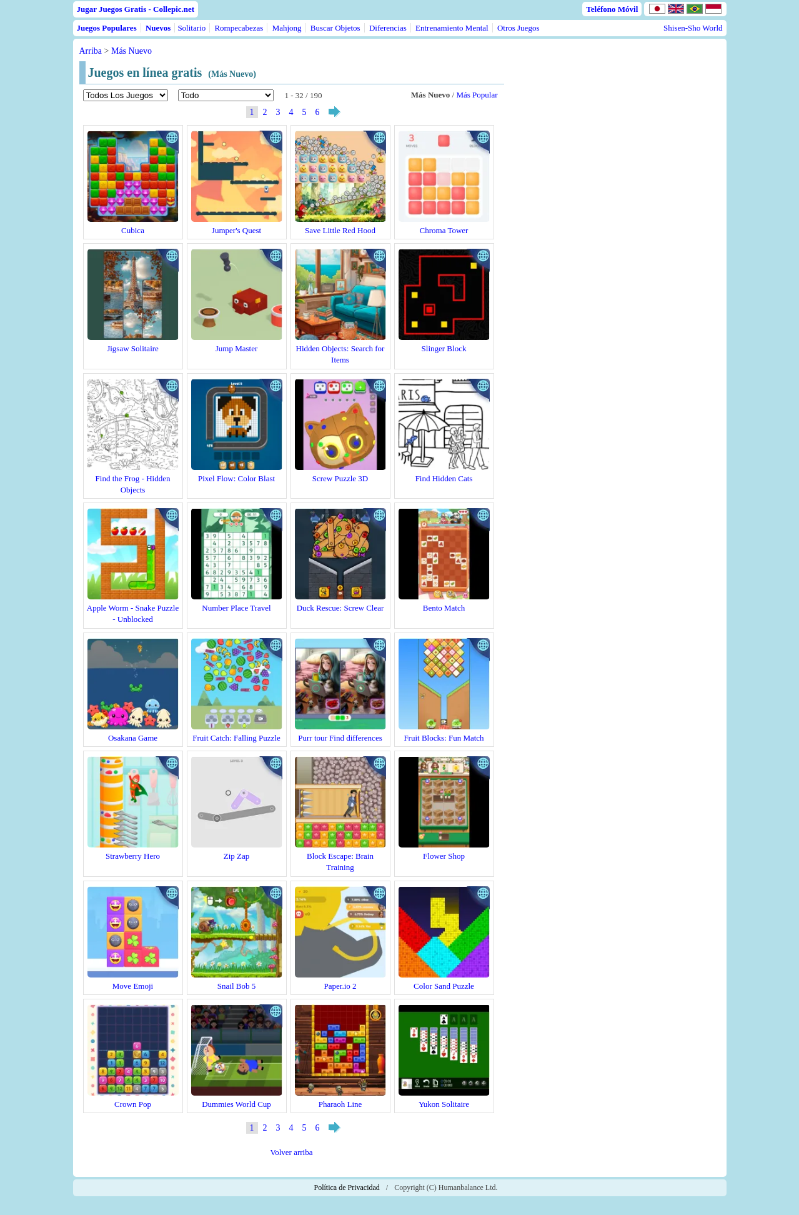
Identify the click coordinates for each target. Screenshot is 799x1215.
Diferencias (388, 27)
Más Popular (476, 94)
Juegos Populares (107, 27)
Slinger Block (444, 348)
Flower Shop (444, 856)
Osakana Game (132, 737)
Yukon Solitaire (444, 1104)
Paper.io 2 (340, 986)
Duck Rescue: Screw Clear (340, 607)
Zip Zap (237, 856)
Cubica (132, 230)
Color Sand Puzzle (444, 986)
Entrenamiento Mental (452, 27)
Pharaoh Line (340, 1104)
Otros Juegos (518, 27)
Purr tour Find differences (340, 737)
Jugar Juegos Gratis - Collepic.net (136, 9)
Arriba (90, 51)
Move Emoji (132, 986)
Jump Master (237, 348)
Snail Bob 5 (236, 986)
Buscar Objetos (335, 27)
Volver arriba (291, 1152)
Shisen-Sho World (692, 27)
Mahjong (287, 27)
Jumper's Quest (236, 230)
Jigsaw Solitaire (133, 348)
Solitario (191, 27)
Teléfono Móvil (612, 9)
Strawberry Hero (133, 856)
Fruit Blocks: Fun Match (444, 737)
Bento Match (444, 607)
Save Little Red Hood (340, 230)
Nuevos (158, 27)
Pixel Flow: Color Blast (236, 478)
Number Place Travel (236, 607)
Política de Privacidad (347, 1187)
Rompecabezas (238, 27)
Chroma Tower (444, 230)
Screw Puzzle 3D (340, 478)
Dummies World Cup (236, 1104)
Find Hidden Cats (444, 478)
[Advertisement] (615, 157)
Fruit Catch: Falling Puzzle (236, 737)
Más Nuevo (131, 51)
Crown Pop (132, 1104)
